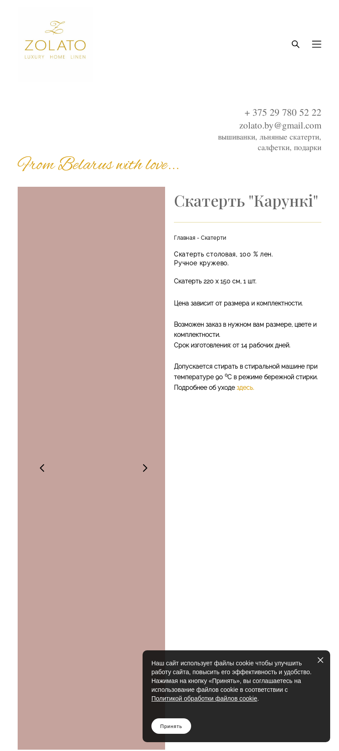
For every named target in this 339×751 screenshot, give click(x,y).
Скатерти (213, 238)
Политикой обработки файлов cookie (204, 698)
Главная (184, 238)
